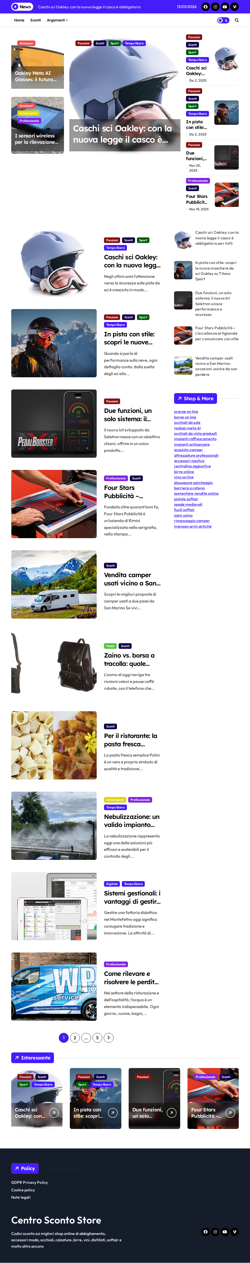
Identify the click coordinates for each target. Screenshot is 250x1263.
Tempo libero (134, 43)
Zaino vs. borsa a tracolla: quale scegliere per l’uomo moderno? (131, 668)
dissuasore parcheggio (193, 482)
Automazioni (28, 113)
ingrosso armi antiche (193, 526)
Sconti (35, 20)
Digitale (112, 883)
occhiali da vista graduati (195, 433)
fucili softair (184, 509)
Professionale (29, 121)
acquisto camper (188, 449)
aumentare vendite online (196, 493)
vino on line (184, 477)
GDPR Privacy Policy (29, 1182)
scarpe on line (186, 411)
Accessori (26, 43)
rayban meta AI (187, 428)
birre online (184, 471)
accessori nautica (189, 460)
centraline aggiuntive (192, 466)
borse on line (185, 417)
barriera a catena (189, 488)
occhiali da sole (187, 422)
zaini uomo (183, 515)
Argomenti (57, 20)
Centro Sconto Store (56, 1220)
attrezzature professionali (196, 455)
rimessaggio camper (192, 520)
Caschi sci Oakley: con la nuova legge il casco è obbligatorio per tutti (123, 139)
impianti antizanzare (192, 444)
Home (19, 20)
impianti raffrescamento (195, 438)
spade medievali (188, 504)
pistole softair (186, 498)
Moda (110, 646)
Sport (115, 43)
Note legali (21, 1197)
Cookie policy (23, 1189)
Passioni (83, 43)
